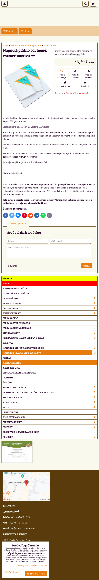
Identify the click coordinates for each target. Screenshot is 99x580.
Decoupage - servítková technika (21, 431)
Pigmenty (8, 377)
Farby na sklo (10, 317)
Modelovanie (50, 402)
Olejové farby (50, 308)
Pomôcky (50, 436)
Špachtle (8, 342)
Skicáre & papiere (50, 397)
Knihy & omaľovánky (50, 387)
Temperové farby (50, 313)
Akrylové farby (50, 298)
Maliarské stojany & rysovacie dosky (50, 347)
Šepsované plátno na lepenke (19, 372)
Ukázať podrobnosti (12, 572)
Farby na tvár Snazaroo (16, 322)
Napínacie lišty (11, 367)
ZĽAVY (6, 283)
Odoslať (86, 265)
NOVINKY (7, 278)
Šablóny (7, 382)
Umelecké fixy (10, 412)
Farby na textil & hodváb (17, 327)
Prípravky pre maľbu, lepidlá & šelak (50, 337)
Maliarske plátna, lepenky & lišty (50, 352)
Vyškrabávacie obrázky (16, 293)
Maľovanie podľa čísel (15, 288)
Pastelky (50, 426)
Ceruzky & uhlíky (50, 422)
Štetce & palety (50, 332)
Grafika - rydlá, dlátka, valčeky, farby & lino (50, 392)
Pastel (50, 407)
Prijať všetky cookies (36, 573)
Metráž (7, 357)
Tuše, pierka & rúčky (50, 417)
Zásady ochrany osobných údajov (32, 565)
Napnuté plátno (12, 362)
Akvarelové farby (50, 303)
